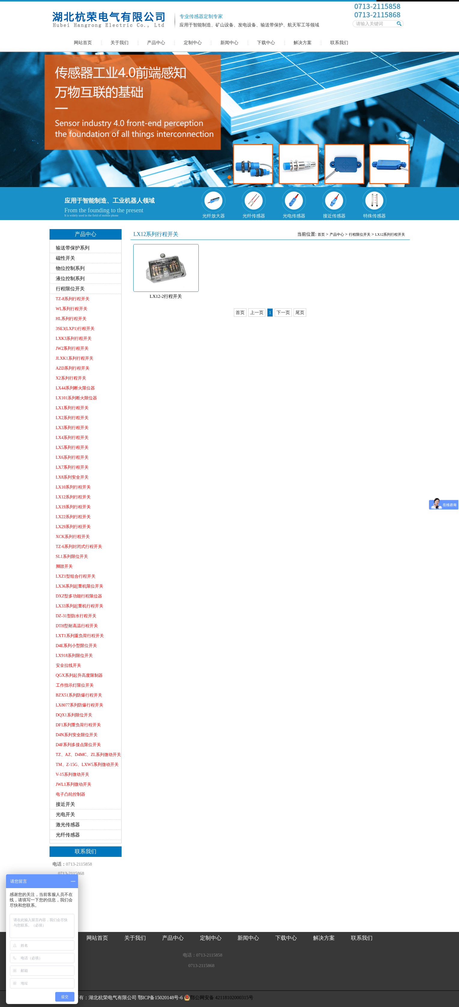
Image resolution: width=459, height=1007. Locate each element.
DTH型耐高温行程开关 (77, 626)
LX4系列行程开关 (72, 437)
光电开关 (65, 814)
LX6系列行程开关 (72, 457)
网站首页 (83, 42)
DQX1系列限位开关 (74, 715)
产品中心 (156, 42)
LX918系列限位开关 (74, 655)
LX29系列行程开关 (73, 527)
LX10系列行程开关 (73, 487)
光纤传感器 (68, 834)
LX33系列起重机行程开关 (80, 606)
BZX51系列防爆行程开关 (79, 695)
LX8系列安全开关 (72, 477)
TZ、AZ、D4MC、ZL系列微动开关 (88, 754)
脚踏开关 (64, 566)
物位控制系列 (70, 268)
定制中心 (193, 42)
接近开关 (65, 804)
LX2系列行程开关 (72, 418)
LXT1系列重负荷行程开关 (80, 636)
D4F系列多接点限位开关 (78, 744)
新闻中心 (229, 42)
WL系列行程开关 (72, 309)
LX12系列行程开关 (73, 497)
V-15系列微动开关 (72, 774)
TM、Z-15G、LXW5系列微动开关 (87, 764)
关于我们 (119, 42)
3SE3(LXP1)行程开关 (75, 328)
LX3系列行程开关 (72, 427)
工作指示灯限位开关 (75, 685)
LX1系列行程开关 (72, 408)
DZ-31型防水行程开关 (76, 616)
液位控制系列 (70, 278)
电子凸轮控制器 (70, 794)
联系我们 (339, 42)
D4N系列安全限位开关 (77, 735)
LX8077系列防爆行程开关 (80, 705)
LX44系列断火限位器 (75, 388)
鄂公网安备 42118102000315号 (218, 998)
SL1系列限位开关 (72, 556)
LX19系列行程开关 (73, 507)
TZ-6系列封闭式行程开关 (79, 546)
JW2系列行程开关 (72, 348)
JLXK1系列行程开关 (74, 358)
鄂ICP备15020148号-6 (160, 997)
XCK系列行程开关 (73, 536)
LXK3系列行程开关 (74, 338)
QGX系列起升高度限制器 (79, 675)
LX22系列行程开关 (73, 517)
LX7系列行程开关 (72, 467)
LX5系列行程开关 (72, 447)
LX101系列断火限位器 (76, 398)
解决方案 (303, 42)
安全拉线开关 (68, 665)
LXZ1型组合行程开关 (75, 576)
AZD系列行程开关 (73, 368)
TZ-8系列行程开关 (73, 299)
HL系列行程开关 (71, 318)
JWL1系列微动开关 (73, 784)
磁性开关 (65, 258)
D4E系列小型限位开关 (76, 645)
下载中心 (266, 42)
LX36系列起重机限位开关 (80, 586)
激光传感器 (68, 824)
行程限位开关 (70, 288)
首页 (321, 234)
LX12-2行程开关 (166, 296)
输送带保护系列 (72, 247)
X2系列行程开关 (71, 378)
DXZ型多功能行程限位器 (79, 596)
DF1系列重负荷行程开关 (78, 725)
